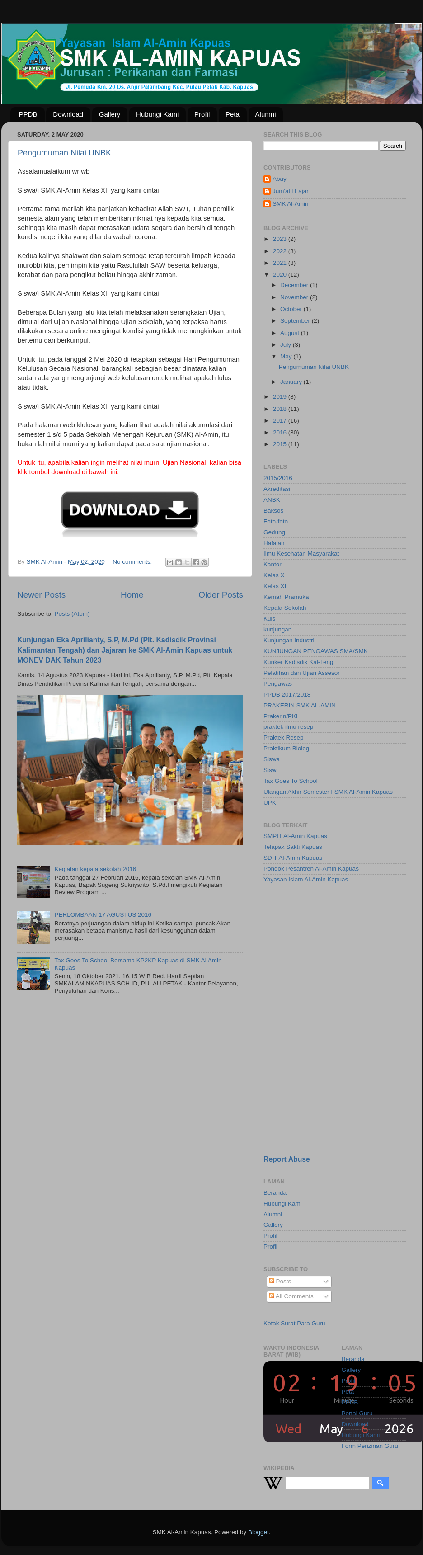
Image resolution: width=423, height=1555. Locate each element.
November (295, 297)
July (286, 344)
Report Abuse (286, 1159)
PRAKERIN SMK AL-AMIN (299, 705)
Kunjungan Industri (289, 640)
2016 (280, 432)
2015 (280, 444)
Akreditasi (276, 488)
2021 (280, 262)
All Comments (291, 1296)
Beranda (275, 1192)
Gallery (110, 114)
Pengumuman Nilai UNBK (64, 152)
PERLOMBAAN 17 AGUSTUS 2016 (102, 914)
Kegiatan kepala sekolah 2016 (95, 869)
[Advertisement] (334, 1084)
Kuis (269, 618)
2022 (280, 251)
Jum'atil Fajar (291, 191)
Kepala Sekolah (284, 607)
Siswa (271, 759)
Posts (280, 1281)
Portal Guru (357, 1413)
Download (68, 114)
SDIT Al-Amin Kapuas (292, 857)
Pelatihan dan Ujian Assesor (301, 672)
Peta (233, 114)
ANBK (271, 499)
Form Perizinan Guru (370, 1445)
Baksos (273, 510)
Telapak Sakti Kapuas (292, 846)
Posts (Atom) (72, 613)
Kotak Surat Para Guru (294, 1323)
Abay (280, 178)
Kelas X (274, 575)
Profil (202, 114)
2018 (280, 408)
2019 (280, 396)
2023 (280, 239)
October (292, 309)
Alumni (265, 114)
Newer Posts (41, 594)
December (295, 285)
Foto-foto (275, 521)
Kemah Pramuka (286, 597)
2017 (280, 420)
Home (132, 594)
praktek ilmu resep (288, 726)
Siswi (270, 770)
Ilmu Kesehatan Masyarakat (301, 553)
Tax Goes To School (290, 781)
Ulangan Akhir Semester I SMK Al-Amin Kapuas (328, 791)
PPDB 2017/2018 (286, 694)
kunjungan (277, 629)
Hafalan (274, 543)
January (292, 381)
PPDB (28, 114)
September (296, 320)
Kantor (272, 564)
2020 (280, 274)
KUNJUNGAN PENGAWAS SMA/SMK (315, 651)
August (290, 333)
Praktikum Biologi (286, 748)
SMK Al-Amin (291, 203)
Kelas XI (274, 586)
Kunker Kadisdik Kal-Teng (298, 662)
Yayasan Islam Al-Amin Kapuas (305, 879)
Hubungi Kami (157, 114)
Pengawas (277, 683)
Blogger (258, 1532)
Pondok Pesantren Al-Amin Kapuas (311, 868)
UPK (269, 802)
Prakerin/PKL (281, 716)
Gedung (274, 532)
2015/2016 (277, 478)
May (286, 356)
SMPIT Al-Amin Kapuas (295, 836)
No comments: (133, 561)
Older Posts (220, 594)
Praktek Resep (283, 737)
